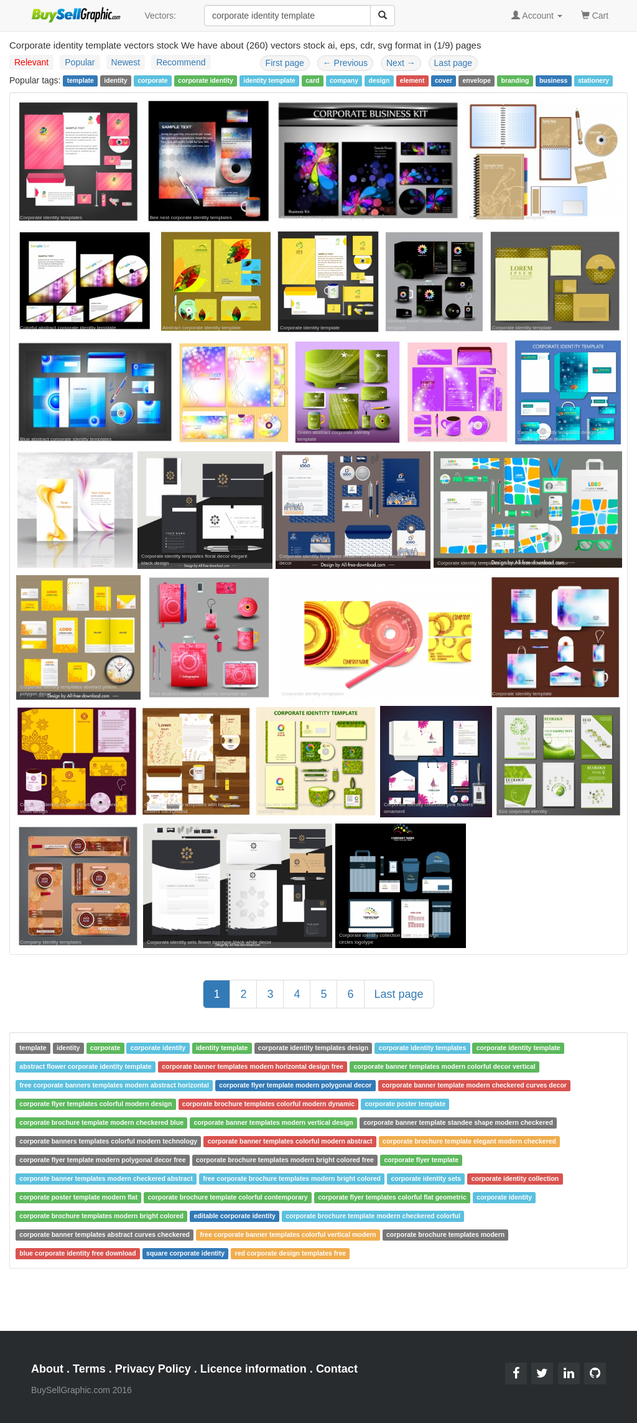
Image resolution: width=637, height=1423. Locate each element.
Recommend (180, 62)
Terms (89, 1369)
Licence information (253, 1369)
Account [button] (536, 16)
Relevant (31, 62)
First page (285, 63)
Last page (453, 63)
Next (401, 63)
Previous (345, 63)
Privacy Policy (153, 1369)
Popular (80, 62)
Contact (337, 1369)
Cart (594, 15)
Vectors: (160, 16)
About (47, 1369)
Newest (126, 62)
